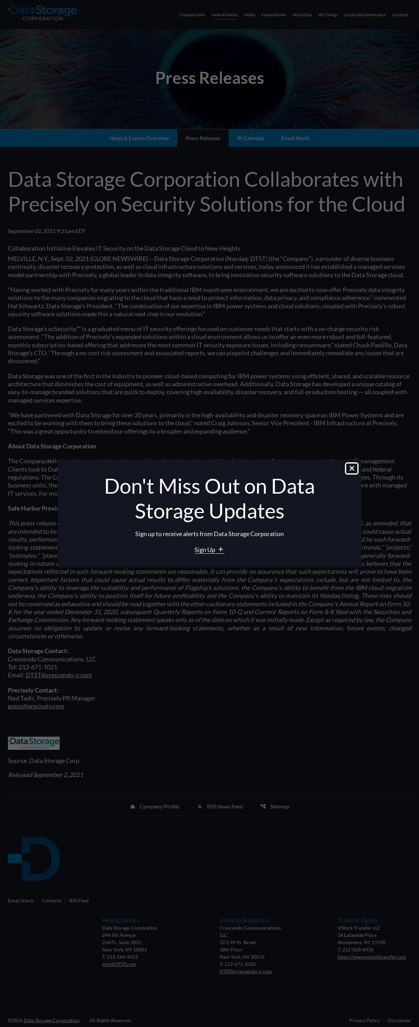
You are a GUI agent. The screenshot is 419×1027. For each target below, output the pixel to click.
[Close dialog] (352, 468)
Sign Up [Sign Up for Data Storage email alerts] (205, 549)
